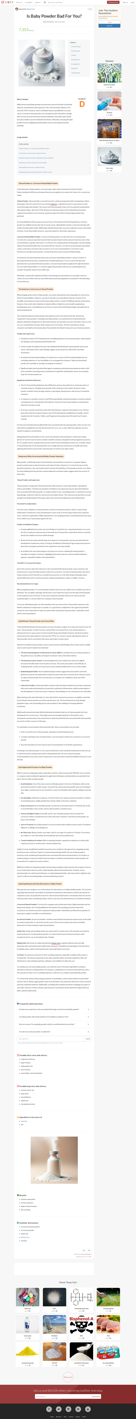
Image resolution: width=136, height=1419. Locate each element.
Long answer (76, 51)
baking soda (55, 943)
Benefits (75, 68)
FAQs (74, 55)
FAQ (65, 1416)
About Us (19, 2)
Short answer (77, 46)
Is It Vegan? (28, 2)
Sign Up (125, 2)
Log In (133, 2)
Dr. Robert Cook (29, 9)
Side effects (76, 59)
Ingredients (76, 64)
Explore (38, 2)
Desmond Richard (86, 1254)
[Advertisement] (51, 1269)
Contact (71, 1416)
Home (52, 1416)
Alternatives (76, 73)
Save (90, 9)
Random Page (113, 2)
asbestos (54, 204)
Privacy (78, 1416)
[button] (54, 1009)
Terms (84, 1416)
